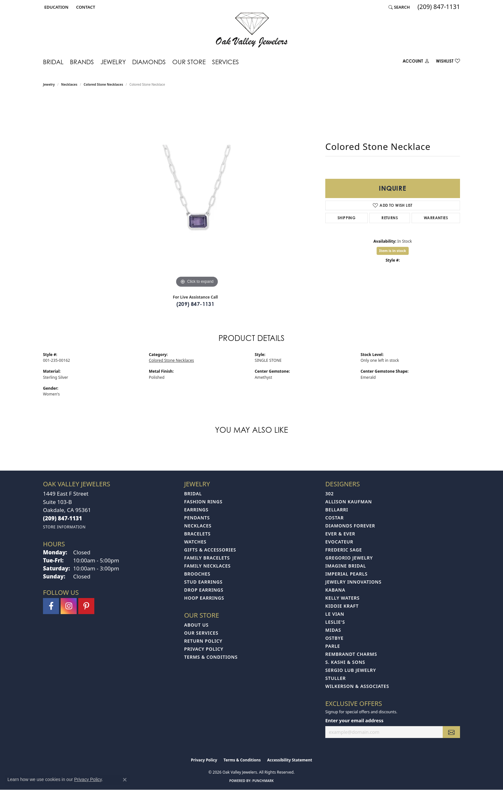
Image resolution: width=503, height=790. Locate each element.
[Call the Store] (62, 518)
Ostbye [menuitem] (334, 638)
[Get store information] (64, 527)
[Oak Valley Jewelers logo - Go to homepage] (252, 30)
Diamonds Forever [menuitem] (350, 526)
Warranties (436, 217)
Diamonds (149, 61)
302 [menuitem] (329, 493)
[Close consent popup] (125, 780)
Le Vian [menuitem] (334, 614)
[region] (197, 193)
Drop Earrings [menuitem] (203, 590)
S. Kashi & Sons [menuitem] (345, 662)
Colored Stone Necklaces (103, 84)
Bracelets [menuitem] (197, 534)
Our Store (189, 61)
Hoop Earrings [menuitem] (204, 598)
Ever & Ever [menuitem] (340, 534)
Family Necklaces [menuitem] (207, 566)
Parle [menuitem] (332, 646)
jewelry (49, 84)
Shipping (346, 217)
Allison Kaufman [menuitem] (348, 502)
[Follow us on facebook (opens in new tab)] (51, 606)
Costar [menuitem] (334, 518)
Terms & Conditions (211, 657)
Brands (82, 61)
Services (225, 61)
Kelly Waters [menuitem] (342, 598)
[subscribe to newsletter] (451, 732)
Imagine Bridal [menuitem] (345, 566)
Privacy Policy (203, 649)
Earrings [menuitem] (196, 510)
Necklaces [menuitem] (197, 526)
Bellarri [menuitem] (336, 510)
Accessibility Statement (289, 760)
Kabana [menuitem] (335, 590)
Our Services (201, 633)
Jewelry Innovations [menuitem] (353, 582)
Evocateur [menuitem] (339, 542)
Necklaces (69, 84)
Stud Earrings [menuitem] (203, 582)
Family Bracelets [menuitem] (207, 558)
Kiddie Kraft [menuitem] (342, 606)
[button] (55, 7)
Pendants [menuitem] (197, 518)
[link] (85, 7)
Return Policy (203, 641)
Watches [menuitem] (195, 542)
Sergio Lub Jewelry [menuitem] (350, 670)
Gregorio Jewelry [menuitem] (349, 558)
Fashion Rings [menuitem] (203, 502)
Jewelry (113, 61)
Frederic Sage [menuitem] (343, 550)
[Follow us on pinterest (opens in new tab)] (86, 606)
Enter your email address (354, 720)
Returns (389, 217)
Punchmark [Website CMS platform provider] (263, 780)
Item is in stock (392, 250)
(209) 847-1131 (195, 304)
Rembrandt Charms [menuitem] (351, 654)
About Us (196, 625)
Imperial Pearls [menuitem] (346, 574)
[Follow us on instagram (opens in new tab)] (69, 606)
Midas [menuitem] (333, 630)
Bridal (53, 61)
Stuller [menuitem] (335, 678)
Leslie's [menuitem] (335, 622)
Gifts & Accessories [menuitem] (210, 550)
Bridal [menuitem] (193, 493)
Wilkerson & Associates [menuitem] (357, 686)
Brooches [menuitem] (197, 574)
